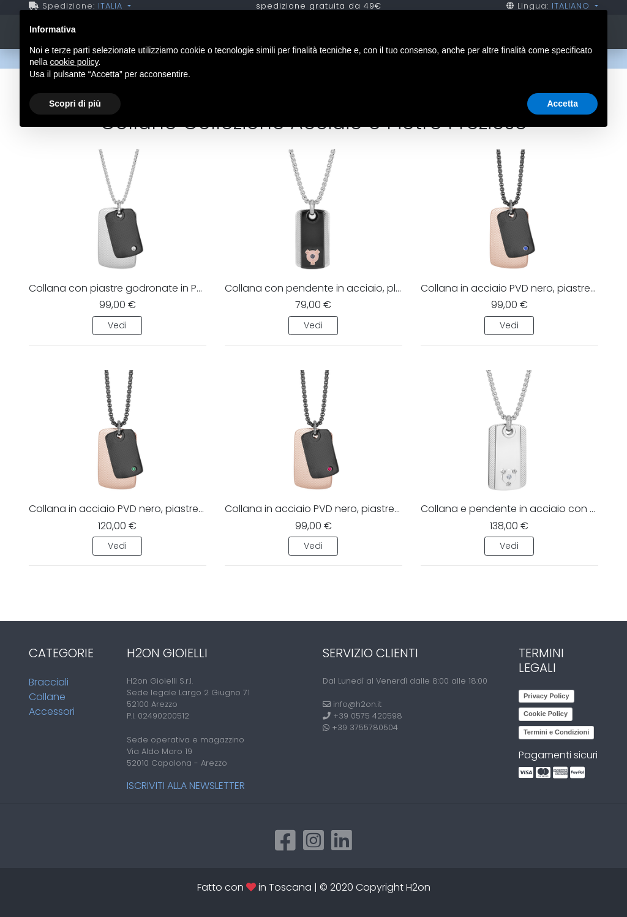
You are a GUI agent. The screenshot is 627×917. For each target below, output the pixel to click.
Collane (47, 697)
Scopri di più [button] (75, 103)
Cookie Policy (546, 713)
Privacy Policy (546, 696)
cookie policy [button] (74, 62)
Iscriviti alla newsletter (186, 786)
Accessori (52, 711)
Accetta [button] (562, 103)
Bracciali (49, 682)
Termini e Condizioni (556, 732)
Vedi (117, 325)
